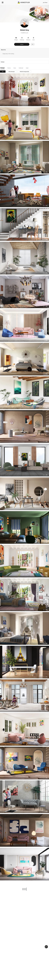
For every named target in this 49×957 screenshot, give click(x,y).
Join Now (45, 2)
